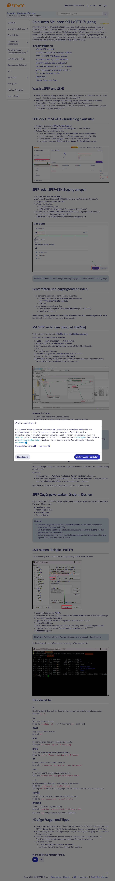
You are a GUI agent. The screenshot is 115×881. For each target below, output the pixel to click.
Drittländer (21, 442)
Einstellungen (22, 457)
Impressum (44, 446)
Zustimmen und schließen (87, 457)
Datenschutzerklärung (25, 446)
